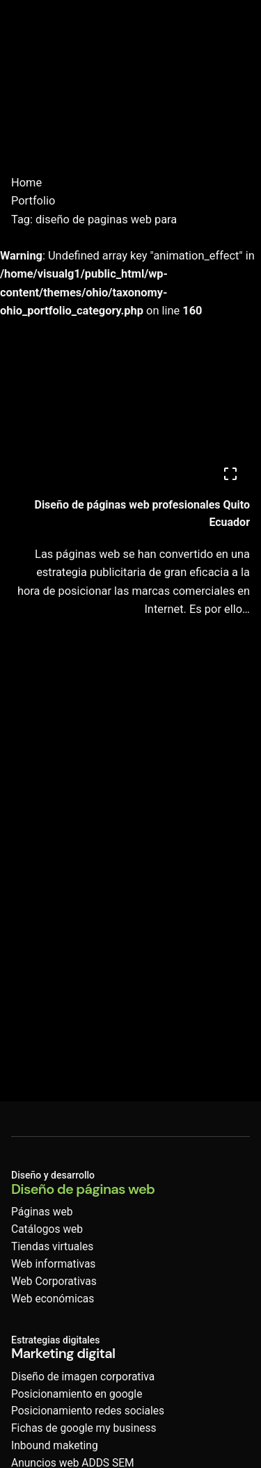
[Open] (230, 473)
